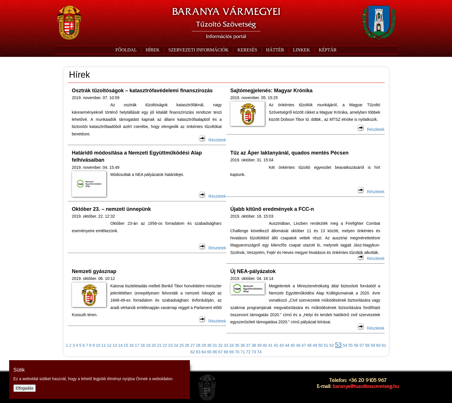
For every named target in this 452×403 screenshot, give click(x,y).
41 (270, 345)
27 (192, 345)
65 (209, 352)
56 (356, 345)
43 (281, 345)
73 (254, 352)
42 (276, 345)
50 (320, 345)
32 (220, 345)
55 (350, 345)
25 (181, 345)
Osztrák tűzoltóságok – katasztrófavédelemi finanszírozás (142, 90)
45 (292, 345)
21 (159, 345)
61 (384, 345)
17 (137, 345)
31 (215, 345)
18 (142, 345)
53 (338, 344)
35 (237, 345)
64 (204, 352)
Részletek (213, 140)
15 (126, 345)
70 (237, 352)
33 (226, 345)
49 (315, 345)
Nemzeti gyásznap (94, 271)
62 (192, 352)
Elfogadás (24, 388)
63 (198, 352)
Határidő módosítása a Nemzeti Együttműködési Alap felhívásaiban (137, 156)
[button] (198, 50)
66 (215, 352)
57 (361, 345)
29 (204, 345)
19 (148, 345)
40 (265, 345)
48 (309, 345)
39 (259, 345)
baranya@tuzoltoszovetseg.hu (366, 386)
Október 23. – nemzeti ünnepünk (111, 209)
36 (242, 345)
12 (109, 345)
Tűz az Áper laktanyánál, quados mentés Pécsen (289, 153)
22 (164, 345)
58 (367, 345)
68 (226, 352)
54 (345, 345)
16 (131, 345)
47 (304, 345)
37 (248, 345)
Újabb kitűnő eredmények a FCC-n (272, 209)
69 (231, 352)
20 (153, 345)
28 (198, 345)
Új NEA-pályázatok (253, 271)
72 (248, 352)
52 (331, 345)
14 (120, 345)
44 (287, 345)
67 (220, 352)
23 (170, 345)
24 (176, 345)
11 (103, 345)
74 (259, 352)
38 (254, 345)
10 (98, 345)
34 (231, 345)
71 (242, 352)
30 (209, 345)
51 (326, 345)
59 (373, 345)
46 (298, 345)
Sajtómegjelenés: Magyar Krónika (271, 90)
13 (115, 345)
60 (378, 345)
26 (187, 345)
